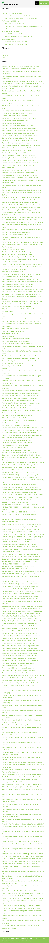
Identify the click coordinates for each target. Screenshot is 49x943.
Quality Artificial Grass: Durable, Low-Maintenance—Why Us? (21, 618)
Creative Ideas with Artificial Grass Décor (14, 269)
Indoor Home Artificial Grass (10, 31)
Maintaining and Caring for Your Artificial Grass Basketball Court (22, 217)
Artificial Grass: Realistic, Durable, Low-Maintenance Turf (19, 648)
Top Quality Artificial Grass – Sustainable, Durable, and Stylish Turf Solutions (22, 711)
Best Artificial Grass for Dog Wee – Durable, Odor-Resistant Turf (22, 777)
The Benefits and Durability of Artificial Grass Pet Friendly (20, 170)
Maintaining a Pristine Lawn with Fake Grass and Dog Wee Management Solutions (20, 927)
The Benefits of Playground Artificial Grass (15, 121)
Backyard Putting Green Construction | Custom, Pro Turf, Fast (21, 636)
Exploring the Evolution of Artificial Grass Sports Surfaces (20, 177)
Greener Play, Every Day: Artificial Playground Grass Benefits (21, 197)
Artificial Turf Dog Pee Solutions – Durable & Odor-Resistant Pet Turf (22, 796)
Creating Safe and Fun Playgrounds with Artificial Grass (19, 135)
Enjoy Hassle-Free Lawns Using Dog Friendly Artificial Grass (21, 455)
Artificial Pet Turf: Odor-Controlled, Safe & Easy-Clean (19, 641)
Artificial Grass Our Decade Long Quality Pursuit (17, 437)
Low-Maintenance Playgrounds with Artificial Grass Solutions (21, 200)
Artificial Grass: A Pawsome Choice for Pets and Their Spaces (21, 145)
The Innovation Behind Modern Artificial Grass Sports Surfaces (21, 190)
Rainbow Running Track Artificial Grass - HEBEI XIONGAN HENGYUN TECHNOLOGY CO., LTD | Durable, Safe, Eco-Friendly (23, 533)
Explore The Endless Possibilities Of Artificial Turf (17, 101)
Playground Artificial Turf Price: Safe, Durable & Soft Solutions (21, 527)
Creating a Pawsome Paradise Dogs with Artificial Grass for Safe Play (22, 912)
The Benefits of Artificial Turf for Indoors (14, 423)
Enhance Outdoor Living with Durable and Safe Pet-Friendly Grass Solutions (22, 459)
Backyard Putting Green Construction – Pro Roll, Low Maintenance (22, 650)
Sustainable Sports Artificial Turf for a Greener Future (18, 68)
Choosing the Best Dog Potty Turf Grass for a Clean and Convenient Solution (23, 833)
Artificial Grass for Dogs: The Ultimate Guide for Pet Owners (20, 279)
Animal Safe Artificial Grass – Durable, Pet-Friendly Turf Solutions (22, 774)
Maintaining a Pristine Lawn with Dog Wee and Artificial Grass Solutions (21, 887)
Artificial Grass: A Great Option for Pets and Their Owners (20, 130)
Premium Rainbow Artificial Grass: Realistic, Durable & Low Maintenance (20, 578)
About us (6, 48)
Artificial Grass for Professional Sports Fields (18, 15)
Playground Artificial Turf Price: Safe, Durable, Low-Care (19, 655)
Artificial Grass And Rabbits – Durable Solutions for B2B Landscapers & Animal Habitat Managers (19, 781)
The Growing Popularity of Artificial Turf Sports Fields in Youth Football (21, 92)
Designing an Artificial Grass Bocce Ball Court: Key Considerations (22, 222)
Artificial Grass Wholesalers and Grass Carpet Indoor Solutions (21, 403)
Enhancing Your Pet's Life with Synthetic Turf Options (18, 155)
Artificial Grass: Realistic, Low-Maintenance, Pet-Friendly (19, 628)
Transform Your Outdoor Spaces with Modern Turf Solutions (20, 257)
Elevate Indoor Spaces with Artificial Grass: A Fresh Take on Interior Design (23, 315)
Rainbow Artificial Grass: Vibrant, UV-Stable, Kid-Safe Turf (20, 633)
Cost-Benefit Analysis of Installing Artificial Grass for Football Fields (23, 83)
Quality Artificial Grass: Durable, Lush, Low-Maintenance (19, 653)
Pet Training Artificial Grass (10, 21)
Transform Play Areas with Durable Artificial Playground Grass (21, 207)
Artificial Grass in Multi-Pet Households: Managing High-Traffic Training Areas (21, 77)
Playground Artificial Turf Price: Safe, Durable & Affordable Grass (22, 524)
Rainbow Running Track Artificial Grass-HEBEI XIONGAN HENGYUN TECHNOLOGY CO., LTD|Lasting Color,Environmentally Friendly (23, 507)
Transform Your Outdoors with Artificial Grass (16, 232)
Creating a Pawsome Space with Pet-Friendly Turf (17, 153)
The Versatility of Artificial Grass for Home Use (16, 306)
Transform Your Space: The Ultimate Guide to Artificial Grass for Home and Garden (22, 382)
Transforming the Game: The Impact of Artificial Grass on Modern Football (22, 367)
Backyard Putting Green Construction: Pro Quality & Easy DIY (21, 598)
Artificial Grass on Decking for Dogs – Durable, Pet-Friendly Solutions (20, 810)
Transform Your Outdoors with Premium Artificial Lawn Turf (20, 128)
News (4, 61)
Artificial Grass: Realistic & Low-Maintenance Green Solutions (21, 613)
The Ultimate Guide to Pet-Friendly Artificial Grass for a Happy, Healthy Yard (21, 377)
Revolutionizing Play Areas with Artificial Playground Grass (20, 202)
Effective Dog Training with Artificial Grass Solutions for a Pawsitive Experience (23, 850)
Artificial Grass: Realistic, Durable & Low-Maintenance (19, 658)
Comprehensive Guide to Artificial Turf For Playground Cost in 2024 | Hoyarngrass (23, 766)
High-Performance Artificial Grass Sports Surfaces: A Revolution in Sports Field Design (22, 181)
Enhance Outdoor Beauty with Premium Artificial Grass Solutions (22, 435)
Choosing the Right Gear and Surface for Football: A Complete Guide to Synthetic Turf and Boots (21, 362)
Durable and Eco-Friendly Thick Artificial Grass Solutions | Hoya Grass (22, 706)
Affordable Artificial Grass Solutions (13, 249)
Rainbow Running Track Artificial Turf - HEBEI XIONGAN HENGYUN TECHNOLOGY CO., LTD (19, 563)
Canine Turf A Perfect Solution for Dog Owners (16, 405)
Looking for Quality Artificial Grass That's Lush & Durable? (20, 623)
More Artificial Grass (8, 39)
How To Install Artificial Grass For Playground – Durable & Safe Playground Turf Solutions (21, 771)
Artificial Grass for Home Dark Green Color (15, 445)
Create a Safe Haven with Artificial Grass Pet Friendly (18, 160)
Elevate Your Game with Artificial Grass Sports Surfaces (19, 175)
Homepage (43, 3)
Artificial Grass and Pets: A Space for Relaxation (17, 418)
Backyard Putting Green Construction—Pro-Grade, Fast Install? (21, 621)
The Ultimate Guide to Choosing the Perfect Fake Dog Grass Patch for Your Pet (23, 922)
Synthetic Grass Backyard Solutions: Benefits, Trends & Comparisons (19, 687)
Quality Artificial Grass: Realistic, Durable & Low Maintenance (21, 559)
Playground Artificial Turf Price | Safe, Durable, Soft (18, 626)
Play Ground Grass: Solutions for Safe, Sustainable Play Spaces (22, 762)
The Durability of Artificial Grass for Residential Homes (19, 433)
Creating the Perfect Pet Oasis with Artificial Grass (17, 343)
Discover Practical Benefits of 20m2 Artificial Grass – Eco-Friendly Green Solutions (22, 739)
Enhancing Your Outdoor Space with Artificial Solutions (19, 111)
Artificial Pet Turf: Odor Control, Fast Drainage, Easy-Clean (20, 646)
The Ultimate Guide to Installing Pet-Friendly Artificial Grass (20, 358)
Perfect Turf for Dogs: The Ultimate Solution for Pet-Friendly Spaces (23, 242)
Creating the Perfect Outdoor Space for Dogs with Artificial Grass (22, 267)
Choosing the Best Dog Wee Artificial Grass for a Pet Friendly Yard (22, 891)
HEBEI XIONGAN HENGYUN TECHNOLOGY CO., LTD (27, 938)
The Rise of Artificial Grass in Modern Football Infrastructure (20, 393)
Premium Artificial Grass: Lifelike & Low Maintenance (18, 467)
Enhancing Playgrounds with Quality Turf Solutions (17, 138)
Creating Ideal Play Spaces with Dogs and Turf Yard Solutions (21, 906)
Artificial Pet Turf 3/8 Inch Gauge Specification (16, 450)
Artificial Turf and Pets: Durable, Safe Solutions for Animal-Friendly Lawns (22, 791)
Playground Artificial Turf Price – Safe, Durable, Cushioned (20, 673)
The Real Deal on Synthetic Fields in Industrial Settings (19, 680)
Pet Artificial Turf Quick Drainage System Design (17, 442)
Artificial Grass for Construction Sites (16, 41)
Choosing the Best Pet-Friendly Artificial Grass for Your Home (21, 294)
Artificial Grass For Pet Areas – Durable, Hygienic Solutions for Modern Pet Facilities (21, 801)
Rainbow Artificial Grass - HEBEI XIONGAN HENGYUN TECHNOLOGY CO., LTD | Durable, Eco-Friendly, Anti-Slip (20, 583)
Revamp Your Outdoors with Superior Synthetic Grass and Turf (21, 274)
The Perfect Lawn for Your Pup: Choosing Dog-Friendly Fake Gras (22, 321)
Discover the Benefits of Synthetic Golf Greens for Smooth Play (21, 683)
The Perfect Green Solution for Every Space (15, 341)
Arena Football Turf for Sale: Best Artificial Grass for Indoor (20, 408)
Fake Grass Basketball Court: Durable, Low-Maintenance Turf (21, 608)
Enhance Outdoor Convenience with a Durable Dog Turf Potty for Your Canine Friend (22, 877)
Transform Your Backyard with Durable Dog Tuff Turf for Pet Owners (23, 854)
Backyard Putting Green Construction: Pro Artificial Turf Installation (22, 606)
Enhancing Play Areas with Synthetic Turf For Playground (20, 398)
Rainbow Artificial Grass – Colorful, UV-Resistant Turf (18, 668)
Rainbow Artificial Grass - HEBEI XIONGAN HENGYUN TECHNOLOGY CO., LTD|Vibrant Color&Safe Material (19, 543)
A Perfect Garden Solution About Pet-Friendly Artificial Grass (20, 395)
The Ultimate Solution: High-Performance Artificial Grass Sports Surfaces (21, 194)
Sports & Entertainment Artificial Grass (14, 13)
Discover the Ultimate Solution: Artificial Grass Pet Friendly (20, 163)
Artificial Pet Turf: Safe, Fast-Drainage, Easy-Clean (18, 663)
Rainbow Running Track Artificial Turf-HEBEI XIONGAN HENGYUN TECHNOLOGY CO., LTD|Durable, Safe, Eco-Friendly (23, 573)
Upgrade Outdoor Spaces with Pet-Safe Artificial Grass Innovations (23, 428)
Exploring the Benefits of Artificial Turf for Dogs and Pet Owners (21, 908)
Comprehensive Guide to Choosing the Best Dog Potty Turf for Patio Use (23, 828)
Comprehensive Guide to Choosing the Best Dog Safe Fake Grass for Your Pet (22, 838)
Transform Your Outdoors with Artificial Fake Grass (17, 125)
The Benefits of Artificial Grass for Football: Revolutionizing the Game (21, 352)
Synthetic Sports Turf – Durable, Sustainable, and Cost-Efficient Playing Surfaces (21, 696)
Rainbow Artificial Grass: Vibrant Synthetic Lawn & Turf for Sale (21, 470)
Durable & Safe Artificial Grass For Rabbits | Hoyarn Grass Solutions (20, 805)
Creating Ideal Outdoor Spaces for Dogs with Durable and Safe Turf (23, 898)
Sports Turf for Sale (8, 336)
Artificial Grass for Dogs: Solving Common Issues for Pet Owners (22, 229)
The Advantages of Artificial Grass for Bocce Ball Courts (19, 220)
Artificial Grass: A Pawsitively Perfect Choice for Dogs (18, 133)
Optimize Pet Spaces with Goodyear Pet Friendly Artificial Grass (22, 430)
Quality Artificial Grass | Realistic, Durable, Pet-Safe (18, 643)
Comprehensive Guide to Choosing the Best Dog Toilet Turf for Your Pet (23, 845)
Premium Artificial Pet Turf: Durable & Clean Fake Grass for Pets (22, 591)
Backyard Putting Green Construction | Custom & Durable (20, 638)
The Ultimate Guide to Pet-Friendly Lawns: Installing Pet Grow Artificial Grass (21, 325)
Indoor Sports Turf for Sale (10, 333)
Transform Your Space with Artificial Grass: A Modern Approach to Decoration (22, 372)
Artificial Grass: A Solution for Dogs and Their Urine (18, 148)
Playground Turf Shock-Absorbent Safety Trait (16, 440)
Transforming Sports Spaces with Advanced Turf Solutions (20, 259)
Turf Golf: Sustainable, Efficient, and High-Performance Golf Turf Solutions (22, 729)
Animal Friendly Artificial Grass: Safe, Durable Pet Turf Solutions (22, 611)
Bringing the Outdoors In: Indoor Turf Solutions (16, 150)
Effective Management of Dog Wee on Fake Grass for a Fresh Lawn (23, 893)
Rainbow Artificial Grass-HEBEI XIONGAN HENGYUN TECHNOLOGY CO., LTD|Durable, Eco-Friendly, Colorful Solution (22, 493)
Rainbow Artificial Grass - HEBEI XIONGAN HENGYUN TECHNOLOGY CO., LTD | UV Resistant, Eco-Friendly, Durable (22, 474)
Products (6, 9)
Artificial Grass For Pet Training (15, 23)
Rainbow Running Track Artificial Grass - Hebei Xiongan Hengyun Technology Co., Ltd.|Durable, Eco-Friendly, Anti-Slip (22, 538)
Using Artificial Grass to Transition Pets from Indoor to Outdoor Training (21, 97)
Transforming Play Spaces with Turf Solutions (16, 143)
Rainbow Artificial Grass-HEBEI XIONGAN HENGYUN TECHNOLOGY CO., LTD (19, 521)
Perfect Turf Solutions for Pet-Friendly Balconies (17, 254)
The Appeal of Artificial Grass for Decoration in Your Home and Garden (21, 298)
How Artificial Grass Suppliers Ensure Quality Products (19, 420)
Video (4, 58)
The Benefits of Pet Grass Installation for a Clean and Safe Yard (22, 301)
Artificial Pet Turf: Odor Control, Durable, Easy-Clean (18, 670)
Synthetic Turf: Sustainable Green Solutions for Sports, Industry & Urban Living (22, 701)
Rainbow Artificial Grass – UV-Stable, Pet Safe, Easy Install (20, 631)
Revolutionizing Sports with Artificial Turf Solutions (17, 113)
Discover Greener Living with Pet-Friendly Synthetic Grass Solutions (23, 462)
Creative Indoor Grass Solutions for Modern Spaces (18, 252)
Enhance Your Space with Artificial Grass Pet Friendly (18, 165)
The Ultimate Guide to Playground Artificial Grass (17, 277)
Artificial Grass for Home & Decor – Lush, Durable (17, 665)
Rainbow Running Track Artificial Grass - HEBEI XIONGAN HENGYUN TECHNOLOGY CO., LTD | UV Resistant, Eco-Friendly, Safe (23, 480)
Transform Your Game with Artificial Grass (15, 234)
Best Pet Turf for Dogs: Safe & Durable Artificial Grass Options (21, 410)
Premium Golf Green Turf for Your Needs (14, 116)
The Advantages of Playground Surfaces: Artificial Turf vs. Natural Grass (22, 347)
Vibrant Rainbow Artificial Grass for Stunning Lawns (18, 594)
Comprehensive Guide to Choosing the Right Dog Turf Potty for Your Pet (23, 872)
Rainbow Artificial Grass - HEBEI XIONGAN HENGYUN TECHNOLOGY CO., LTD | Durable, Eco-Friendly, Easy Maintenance (19, 514)
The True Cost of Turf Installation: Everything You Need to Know (22, 291)
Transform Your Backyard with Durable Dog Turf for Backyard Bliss (22, 856)
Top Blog (28, 941)
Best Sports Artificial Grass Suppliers (13, 331)
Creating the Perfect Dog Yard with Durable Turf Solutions (20, 896)
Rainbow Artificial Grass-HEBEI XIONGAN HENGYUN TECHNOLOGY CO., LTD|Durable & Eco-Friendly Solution (20, 486)
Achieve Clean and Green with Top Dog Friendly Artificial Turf (21, 465)
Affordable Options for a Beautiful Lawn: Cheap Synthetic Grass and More (23, 107)
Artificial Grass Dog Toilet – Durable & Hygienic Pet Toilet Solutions (23, 784)
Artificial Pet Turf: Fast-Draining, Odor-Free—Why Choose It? (21, 616)
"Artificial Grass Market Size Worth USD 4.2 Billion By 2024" (20, 66)
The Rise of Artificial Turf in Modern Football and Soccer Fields (21, 390)
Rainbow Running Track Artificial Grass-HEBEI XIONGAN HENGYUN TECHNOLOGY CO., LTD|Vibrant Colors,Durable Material (21, 866)
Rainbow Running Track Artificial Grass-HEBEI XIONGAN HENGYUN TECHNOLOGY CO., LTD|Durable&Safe (20, 588)
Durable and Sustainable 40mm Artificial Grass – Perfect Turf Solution (21, 744)
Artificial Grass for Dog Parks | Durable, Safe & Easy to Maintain (22, 787)
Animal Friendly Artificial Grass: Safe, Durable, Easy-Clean (20, 678)
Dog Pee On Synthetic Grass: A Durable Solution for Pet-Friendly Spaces (22, 820)
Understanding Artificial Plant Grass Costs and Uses (18, 400)
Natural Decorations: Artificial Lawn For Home (19, 36)
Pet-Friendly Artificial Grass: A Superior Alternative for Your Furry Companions (24, 27)
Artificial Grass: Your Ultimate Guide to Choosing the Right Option (22, 289)
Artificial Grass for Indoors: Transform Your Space (17, 284)
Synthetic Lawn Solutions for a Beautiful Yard (16, 338)
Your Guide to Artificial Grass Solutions (14, 262)
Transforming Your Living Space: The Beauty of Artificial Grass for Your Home (22, 387)
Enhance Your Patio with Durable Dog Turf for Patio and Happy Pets (23, 861)
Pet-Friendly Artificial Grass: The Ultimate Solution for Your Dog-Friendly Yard (22, 238)
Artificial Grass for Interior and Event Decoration (17, 286)
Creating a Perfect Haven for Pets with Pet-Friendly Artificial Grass (22, 264)
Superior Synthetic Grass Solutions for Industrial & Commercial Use (23, 675)
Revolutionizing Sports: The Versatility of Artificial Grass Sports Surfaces (21, 186)
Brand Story (5, 55)
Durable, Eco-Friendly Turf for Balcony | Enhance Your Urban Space (23, 725)
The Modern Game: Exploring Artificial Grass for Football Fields (21, 319)
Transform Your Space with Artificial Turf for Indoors (18, 173)
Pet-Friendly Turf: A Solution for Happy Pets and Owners (19, 140)
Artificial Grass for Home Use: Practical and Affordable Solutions (22, 281)
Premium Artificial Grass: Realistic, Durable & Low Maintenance (21, 489)
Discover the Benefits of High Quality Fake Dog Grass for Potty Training (21, 917)
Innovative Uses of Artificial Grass (12, 272)
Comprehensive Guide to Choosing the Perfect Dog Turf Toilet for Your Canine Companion (22, 882)
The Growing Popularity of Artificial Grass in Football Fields (20, 356)
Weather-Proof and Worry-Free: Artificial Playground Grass (20, 210)
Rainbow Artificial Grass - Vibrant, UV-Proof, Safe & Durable (20, 660)
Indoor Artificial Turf (8, 168)
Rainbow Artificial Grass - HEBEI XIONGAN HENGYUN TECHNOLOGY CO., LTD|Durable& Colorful (19, 568)
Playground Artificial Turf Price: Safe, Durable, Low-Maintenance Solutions (22, 602)
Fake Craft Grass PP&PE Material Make (14, 447)
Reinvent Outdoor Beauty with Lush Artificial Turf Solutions (20, 452)
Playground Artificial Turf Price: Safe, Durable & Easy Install (20, 529)
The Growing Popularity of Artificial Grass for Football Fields (20, 304)
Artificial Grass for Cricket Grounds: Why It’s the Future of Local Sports (21, 226)
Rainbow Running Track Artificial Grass (17, 44)
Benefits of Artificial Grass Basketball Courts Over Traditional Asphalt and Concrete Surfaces (21, 214)
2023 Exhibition (7, 103)
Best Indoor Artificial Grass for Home (13, 413)
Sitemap (14, 941)
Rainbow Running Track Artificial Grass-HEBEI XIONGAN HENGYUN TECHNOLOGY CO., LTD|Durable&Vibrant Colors (21, 555)
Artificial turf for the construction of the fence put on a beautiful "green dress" (21, 72)
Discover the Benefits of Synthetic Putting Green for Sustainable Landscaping (22, 692)
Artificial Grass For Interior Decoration (16, 34)
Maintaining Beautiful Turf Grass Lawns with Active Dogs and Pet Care (22, 902)
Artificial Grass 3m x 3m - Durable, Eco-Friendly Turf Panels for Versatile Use (21, 749)
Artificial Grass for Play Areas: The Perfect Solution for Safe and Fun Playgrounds (22, 246)
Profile (4, 53)
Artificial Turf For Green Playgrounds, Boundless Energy (21, 18)
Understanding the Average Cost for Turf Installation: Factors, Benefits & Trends (21, 758)
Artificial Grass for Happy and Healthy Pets (15, 329)
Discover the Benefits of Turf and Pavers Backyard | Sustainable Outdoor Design (22, 716)
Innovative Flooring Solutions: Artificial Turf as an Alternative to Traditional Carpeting (21, 87)
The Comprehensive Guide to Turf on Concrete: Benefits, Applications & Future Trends (19, 734)
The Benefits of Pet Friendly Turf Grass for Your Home (19, 118)
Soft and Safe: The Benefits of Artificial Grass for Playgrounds (21, 205)
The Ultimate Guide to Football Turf (13, 123)
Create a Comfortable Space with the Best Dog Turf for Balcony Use (23, 858)
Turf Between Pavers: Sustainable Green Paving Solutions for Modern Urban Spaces (21, 721)
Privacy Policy (21, 941)
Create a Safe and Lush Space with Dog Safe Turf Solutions (20, 841)
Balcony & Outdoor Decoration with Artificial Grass (17, 415)
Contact (5, 932)
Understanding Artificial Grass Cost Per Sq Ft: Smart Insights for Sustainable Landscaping (22, 753)
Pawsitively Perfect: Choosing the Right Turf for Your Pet (19, 158)
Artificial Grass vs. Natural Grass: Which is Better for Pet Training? (22, 81)
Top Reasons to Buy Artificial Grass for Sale (15, 425)
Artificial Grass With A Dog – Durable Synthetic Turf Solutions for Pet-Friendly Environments (22, 815)
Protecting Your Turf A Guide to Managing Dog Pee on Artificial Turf (23, 824)
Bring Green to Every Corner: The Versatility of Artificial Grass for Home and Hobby (22, 310)
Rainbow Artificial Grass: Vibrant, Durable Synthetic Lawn (20, 596)
